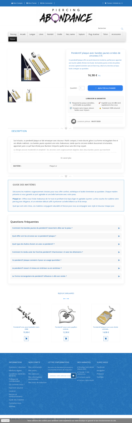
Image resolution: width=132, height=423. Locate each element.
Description (19, 131)
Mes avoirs (32, 370)
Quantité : (74, 88)
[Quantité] (81, 88)
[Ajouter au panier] (105, 88)
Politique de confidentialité (14, 380)
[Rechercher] (122, 29)
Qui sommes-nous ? (16, 384)
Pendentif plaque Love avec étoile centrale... (105, 328)
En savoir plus (66, 158)
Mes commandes (35, 367)
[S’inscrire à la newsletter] (73, 375)
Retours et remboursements (15, 395)
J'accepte (5, 421)
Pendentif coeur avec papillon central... (66, 328)
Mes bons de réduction (37, 382)
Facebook (101, 367)
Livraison (12, 391)
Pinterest (100, 374)
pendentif (29, 141)
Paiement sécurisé (16, 388)
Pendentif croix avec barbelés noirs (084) (26, 328)
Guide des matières (16, 400)
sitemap (12, 406)
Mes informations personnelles (35, 378)
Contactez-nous (15, 403)
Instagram (101, 370)
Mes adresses (33, 374)
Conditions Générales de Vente (17, 375)
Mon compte (34, 362)
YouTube (100, 377)
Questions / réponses (17, 367)
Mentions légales (15, 370)
